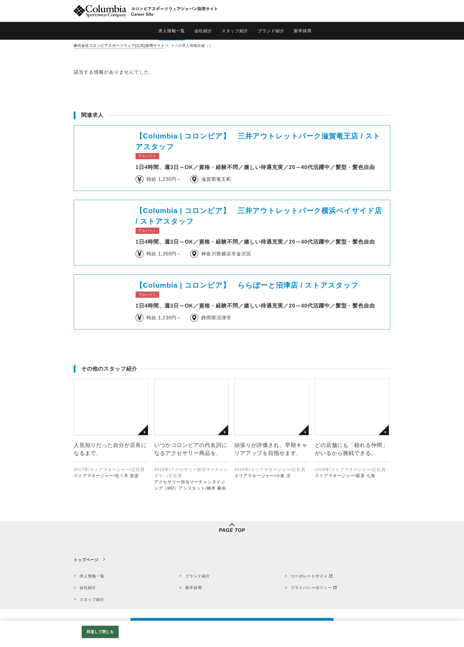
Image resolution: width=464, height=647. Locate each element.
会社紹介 (88, 587)
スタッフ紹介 (92, 599)
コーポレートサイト (309, 576)
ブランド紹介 (197, 576)
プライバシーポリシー (311, 587)
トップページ (86, 560)
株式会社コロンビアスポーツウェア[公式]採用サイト (119, 46)
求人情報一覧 (92, 576)
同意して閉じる (100, 632)
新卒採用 (193, 587)
